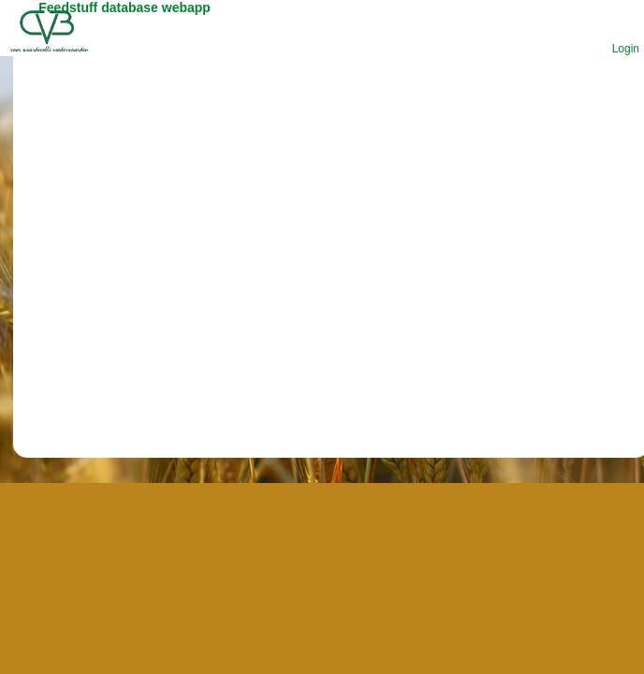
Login (625, 48)
